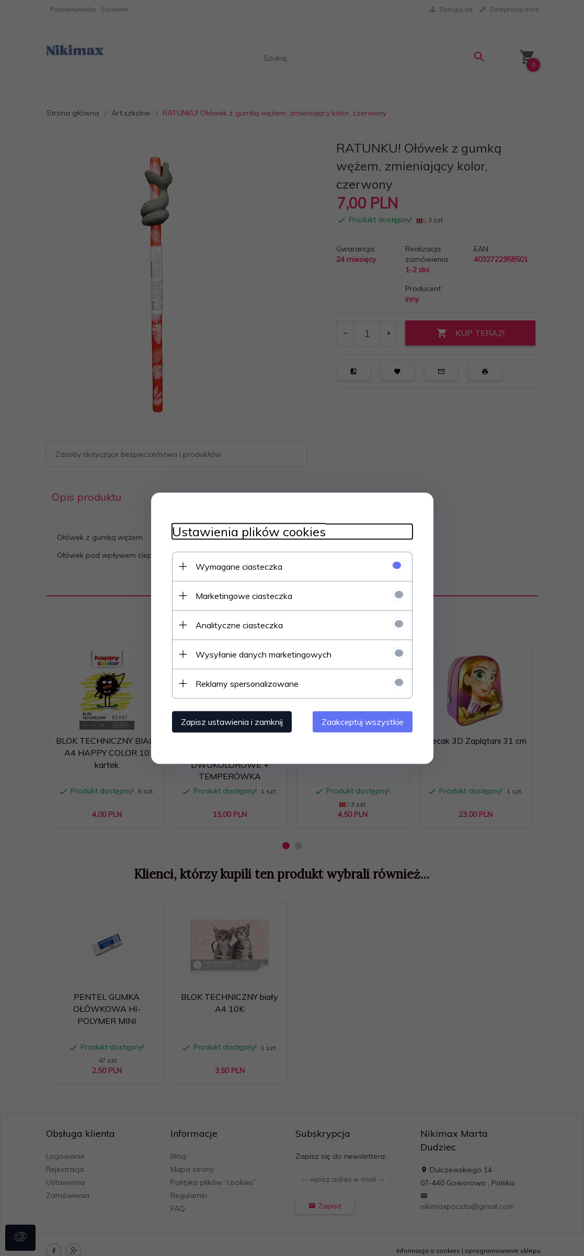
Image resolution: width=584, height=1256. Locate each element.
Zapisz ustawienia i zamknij (232, 721)
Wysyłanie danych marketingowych (263, 654)
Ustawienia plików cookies (249, 531)
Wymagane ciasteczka (239, 566)
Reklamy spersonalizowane (247, 683)
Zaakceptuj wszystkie (363, 721)
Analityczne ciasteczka (239, 624)
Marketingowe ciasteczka (244, 595)
